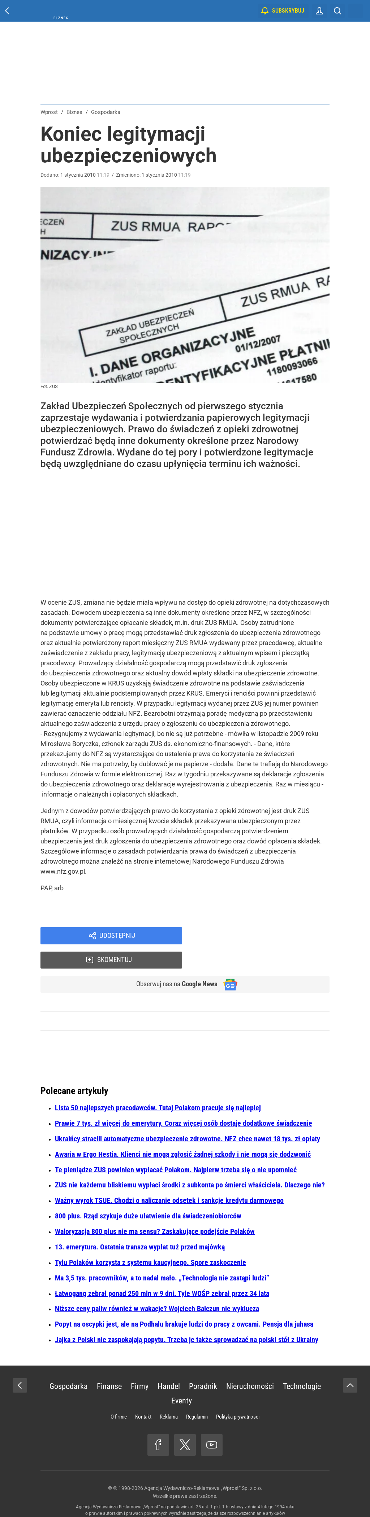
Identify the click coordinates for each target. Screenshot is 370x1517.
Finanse (109, 1363)
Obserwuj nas (174, 961)
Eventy (181, 1378)
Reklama (169, 1394)
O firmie (119, 1394)
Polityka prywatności (237, 1394)
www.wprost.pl (196, 1497)
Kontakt (143, 1394)
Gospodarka (69, 1363)
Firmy (140, 1363)
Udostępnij (117, 936)
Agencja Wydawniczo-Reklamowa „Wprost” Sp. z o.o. (203, 1466)
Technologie (302, 1363)
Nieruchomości (250, 1363)
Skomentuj (265, 936)
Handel (169, 1363)
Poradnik (203, 1363)
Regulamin (197, 1394)
